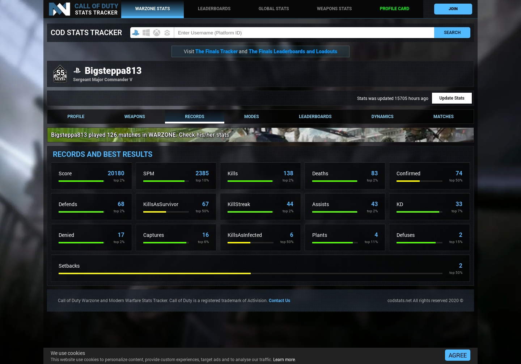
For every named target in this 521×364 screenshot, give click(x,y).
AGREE (458, 355)
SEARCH (452, 32)
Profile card (394, 8)
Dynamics (383, 116)
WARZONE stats (152, 8)
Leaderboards (214, 8)
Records (194, 116)
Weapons (134, 116)
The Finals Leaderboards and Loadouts (293, 51)
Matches (443, 116)
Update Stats (451, 98)
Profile (75, 116)
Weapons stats (334, 8)
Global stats (274, 8)
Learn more (284, 359)
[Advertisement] (178, 327)
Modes (251, 116)
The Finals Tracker (216, 51)
